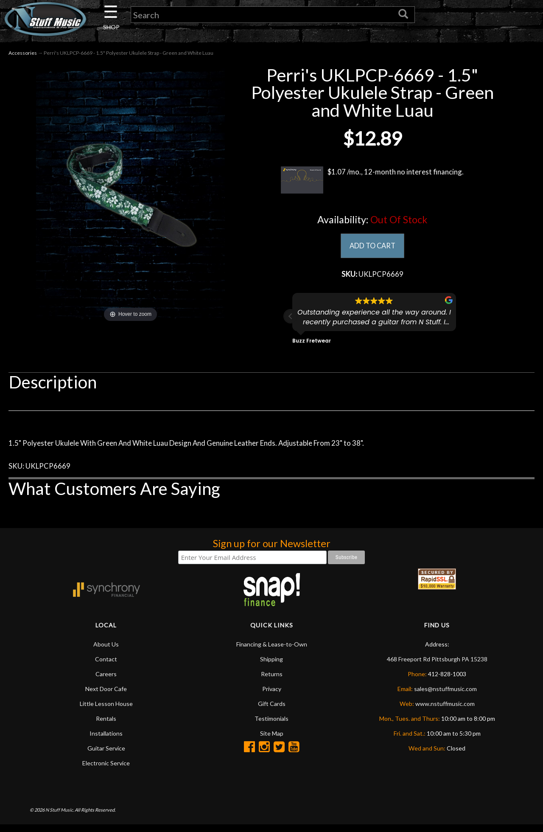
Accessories (22, 54)
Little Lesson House (106, 711)
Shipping (271, 666)
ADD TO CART (372, 247)
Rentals (106, 726)
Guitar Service (106, 755)
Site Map (271, 741)
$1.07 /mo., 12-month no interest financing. (372, 181)
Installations (106, 741)
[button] (290, 319)
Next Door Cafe (106, 696)
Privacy (271, 696)
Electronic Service (106, 770)
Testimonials (271, 726)
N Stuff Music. (59, 817)
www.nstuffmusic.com (445, 711)
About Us (106, 651)
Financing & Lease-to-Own (271, 651)
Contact (106, 666)
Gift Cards (271, 711)
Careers (106, 681)
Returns (272, 681)
